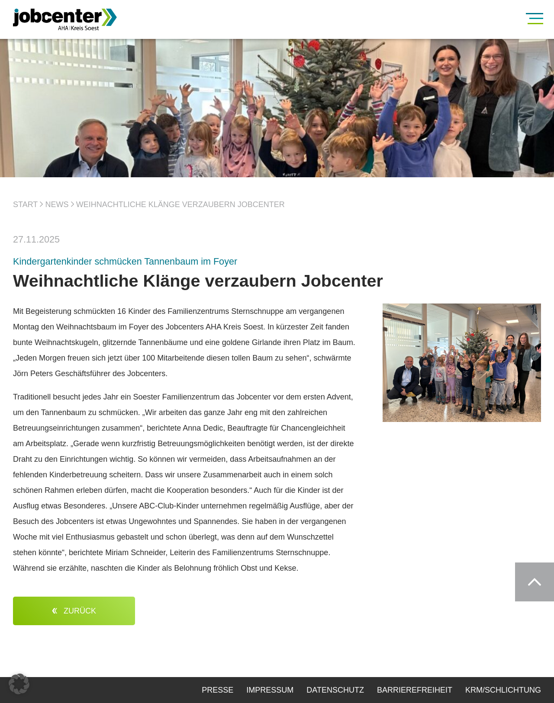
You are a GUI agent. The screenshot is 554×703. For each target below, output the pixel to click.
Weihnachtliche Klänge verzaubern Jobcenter (180, 204)
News (57, 204)
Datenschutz (335, 690)
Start (25, 204)
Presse (217, 690)
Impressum (269, 690)
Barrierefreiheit (414, 690)
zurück (74, 611)
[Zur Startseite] (78, 19)
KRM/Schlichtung (503, 690)
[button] (19, 684)
